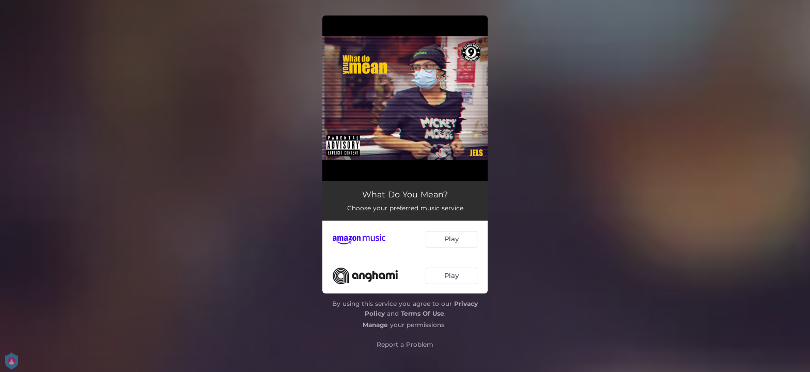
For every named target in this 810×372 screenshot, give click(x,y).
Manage (375, 325)
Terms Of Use (422, 313)
